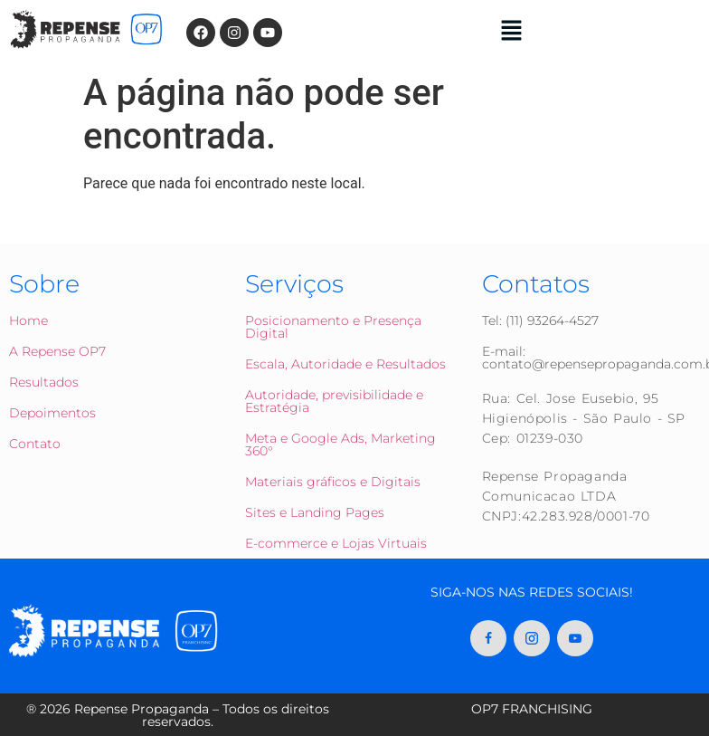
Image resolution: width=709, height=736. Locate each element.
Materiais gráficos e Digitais (333, 481)
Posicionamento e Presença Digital (333, 326)
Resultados (44, 382)
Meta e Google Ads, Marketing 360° (340, 444)
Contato (35, 443)
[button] (511, 32)
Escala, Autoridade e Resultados (345, 364)
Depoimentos (52, 413)
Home (28, 320)
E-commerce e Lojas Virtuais (336, 543)
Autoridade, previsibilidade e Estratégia (334, 401)
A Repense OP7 (57, 351)
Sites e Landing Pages (314, 512)
